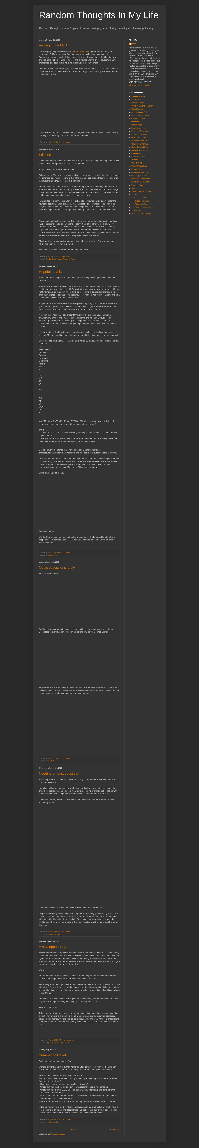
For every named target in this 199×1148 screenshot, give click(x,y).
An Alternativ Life (138, 96)
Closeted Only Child (139, 112)
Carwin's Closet (137, 103)
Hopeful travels (50, 272)
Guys (54, 259)
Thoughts (66, 259)
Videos (53, 761)
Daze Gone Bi (137, 125)
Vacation (57, 934)
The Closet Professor (81, 51)
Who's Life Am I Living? (141, 213)
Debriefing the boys (139, 128)
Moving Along (137, 169)
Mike (134, 44)
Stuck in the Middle (139, 198)
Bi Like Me (135, 99)
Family (48, 259)
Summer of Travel (52, 1055)
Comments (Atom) (57, 1134)
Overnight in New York (140, 179)
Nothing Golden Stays (140, 172)
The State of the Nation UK (142, 207)
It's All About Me (138, 156)
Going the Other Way (140, 144)
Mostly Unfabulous (139, 166)
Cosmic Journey (138, 119)
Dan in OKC (136, 122)
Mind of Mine (136, 163)
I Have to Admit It (138, 153)
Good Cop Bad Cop (139, 147)
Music (48, 761)
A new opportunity (52, 947)
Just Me (134, 160)
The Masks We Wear (140, 204)
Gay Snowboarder (138, 138)
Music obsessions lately (57, 567)
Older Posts (114, 1129)
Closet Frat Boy (137, 109)
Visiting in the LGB (53, 45)
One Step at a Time (139, 176)
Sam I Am (135, 188)
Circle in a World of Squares (143, 106)
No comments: (67, 142)
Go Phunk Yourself (139, 141)
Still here (45, 155)
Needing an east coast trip (59, 773)
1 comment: (66, 256)
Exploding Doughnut (139, 131)
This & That (136, 210)
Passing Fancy (137, 185)
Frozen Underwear (139, 134)
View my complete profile (139, 85)
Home (73, 1129)
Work (73, 259)
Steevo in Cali (137, 195)
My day (59, 259)
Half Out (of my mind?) (140, 150)
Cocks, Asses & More (140, 115)
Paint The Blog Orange (140, 182)
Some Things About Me (141, 191)
